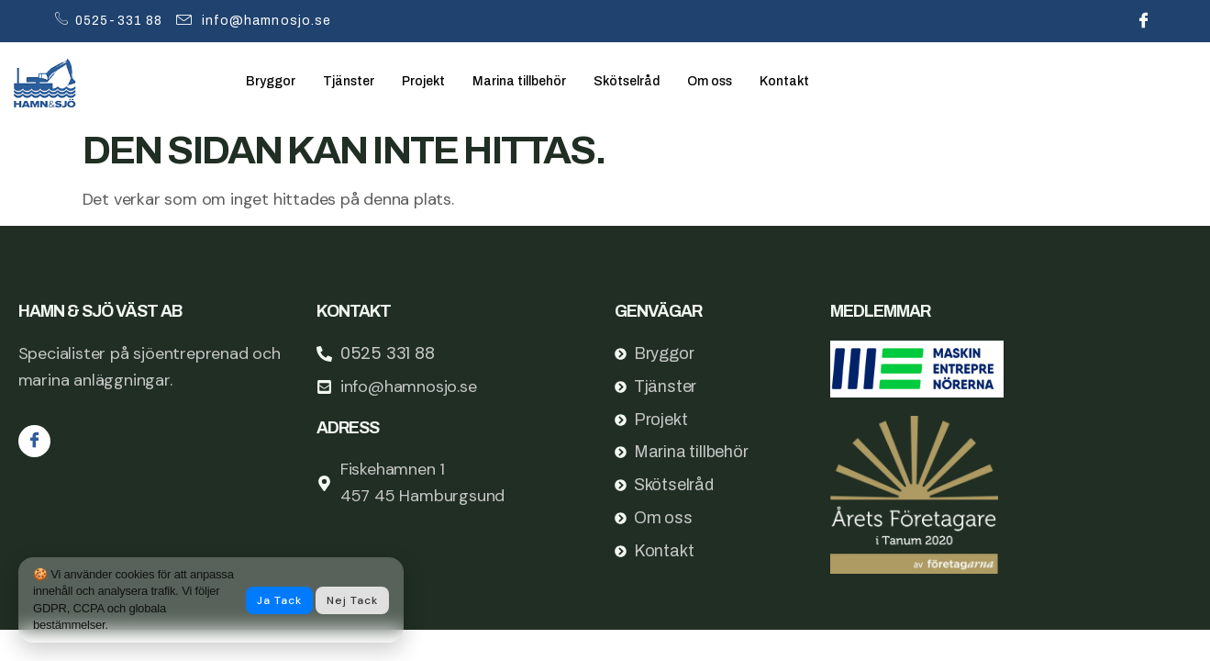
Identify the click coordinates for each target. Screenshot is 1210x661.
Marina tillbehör (533, 81)
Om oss (733, 81)
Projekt (432, 81)
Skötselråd (647, 81)
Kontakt (810, 81)
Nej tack (352, 600)
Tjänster (354, 81)
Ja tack (279, 600)
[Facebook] (1144, 21)
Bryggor (272, 81)
